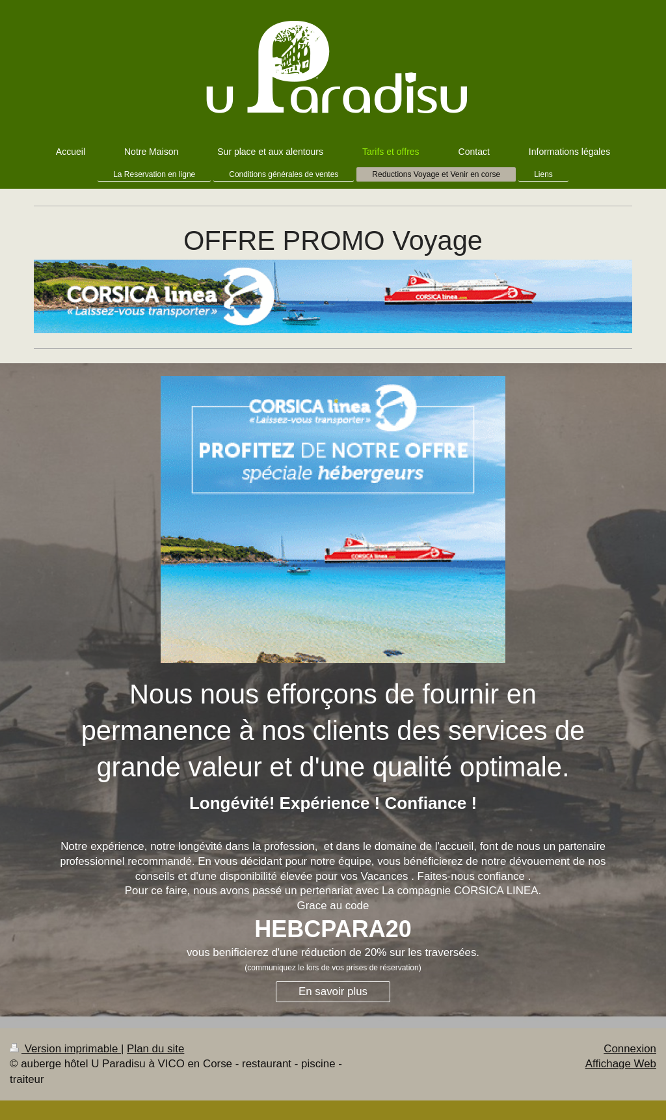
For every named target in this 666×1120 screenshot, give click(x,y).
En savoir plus (333, 991)
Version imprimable (65, 1049)
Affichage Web (620, 1064)
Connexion (630, 1049)
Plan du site (155, 1049)
